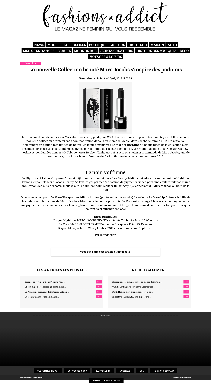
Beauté (64, 50)
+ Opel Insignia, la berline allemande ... (41, 297)
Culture (117, 44)
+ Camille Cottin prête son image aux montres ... (133, 287)
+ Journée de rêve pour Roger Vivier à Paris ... (44, 282)
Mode (52, 44)
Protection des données (106, 380)
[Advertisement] (108, 339)
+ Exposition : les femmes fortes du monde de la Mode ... (136, 282)
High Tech (137, 44)
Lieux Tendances (38, 50)
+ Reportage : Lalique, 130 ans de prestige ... (131, 297)
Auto (172, 44)
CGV (142, 370)
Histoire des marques (156, 50)
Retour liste (30, 63)
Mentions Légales (163, 370)
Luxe (65, 44)
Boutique (97, 44)
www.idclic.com (185, 377)
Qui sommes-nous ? (47, 370)
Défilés (79, 44)
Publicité (125, 370)
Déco (184, 50)
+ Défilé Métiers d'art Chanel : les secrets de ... (132, 292)
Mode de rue (85, 50)
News (39, 44)
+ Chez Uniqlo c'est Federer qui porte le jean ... (44, 287)
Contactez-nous (77, 370)
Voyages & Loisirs (106, 56)
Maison (157, 44)
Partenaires (103, 370)
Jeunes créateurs (116, 50)
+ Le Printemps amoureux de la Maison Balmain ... (46, 292)
